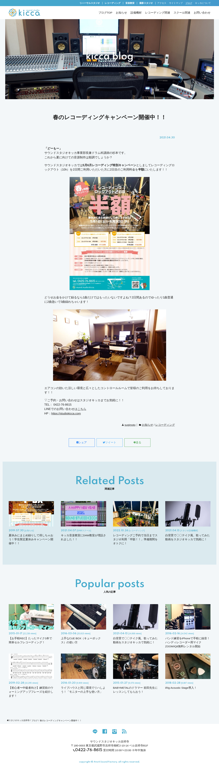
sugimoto (130, 424)
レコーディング (165, 424)
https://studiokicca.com (66, 413)
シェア (82, 442)
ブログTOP (105, 12)
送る (137, 442)
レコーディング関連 (157, 12)
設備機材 (136, 12)
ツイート (109, 442)
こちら (81, 409)
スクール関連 (182, 12)
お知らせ (121, 12)
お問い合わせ (202, 12)
